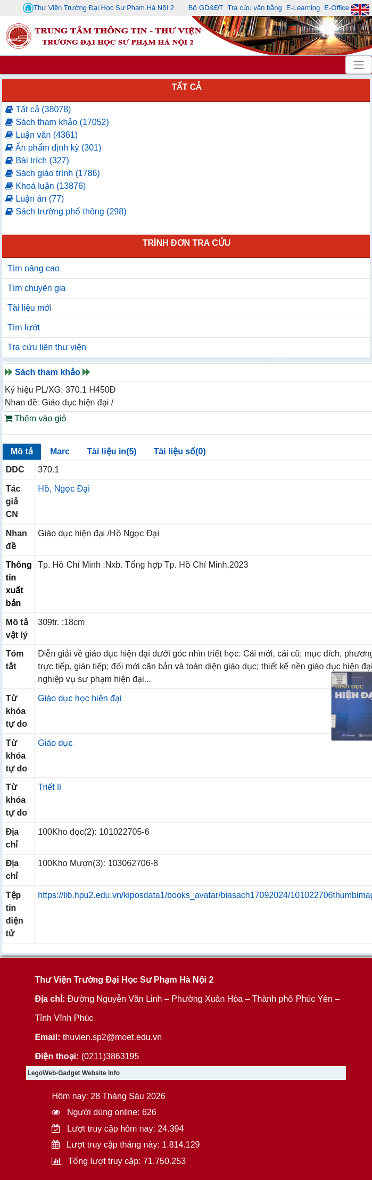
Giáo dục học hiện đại (79, 698)
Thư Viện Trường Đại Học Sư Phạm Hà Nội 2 (98, 8)
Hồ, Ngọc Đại (63, 488)
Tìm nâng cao (33, 268)
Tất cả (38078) (38, 109)
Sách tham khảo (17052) (57, 122)
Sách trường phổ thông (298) (65, 211)
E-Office (336, 8)
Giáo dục (55, 742)
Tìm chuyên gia (36, 288)
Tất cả (187, 87)
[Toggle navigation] (358, 65)
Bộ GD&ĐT (206, 8)
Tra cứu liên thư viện (46, 347)
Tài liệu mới (29, 307)
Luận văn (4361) (41, 134)
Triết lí (49, 787)
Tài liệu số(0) (180, 451)
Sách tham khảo (47, 372)
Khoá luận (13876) (45, 185)
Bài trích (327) (37, 160)
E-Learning (303, 8)
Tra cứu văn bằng (255, 8)
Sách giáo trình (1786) (52, 173)
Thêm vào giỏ (35, 418)
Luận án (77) (34, 198)
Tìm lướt (23, 327)
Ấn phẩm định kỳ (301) (53, 147)
